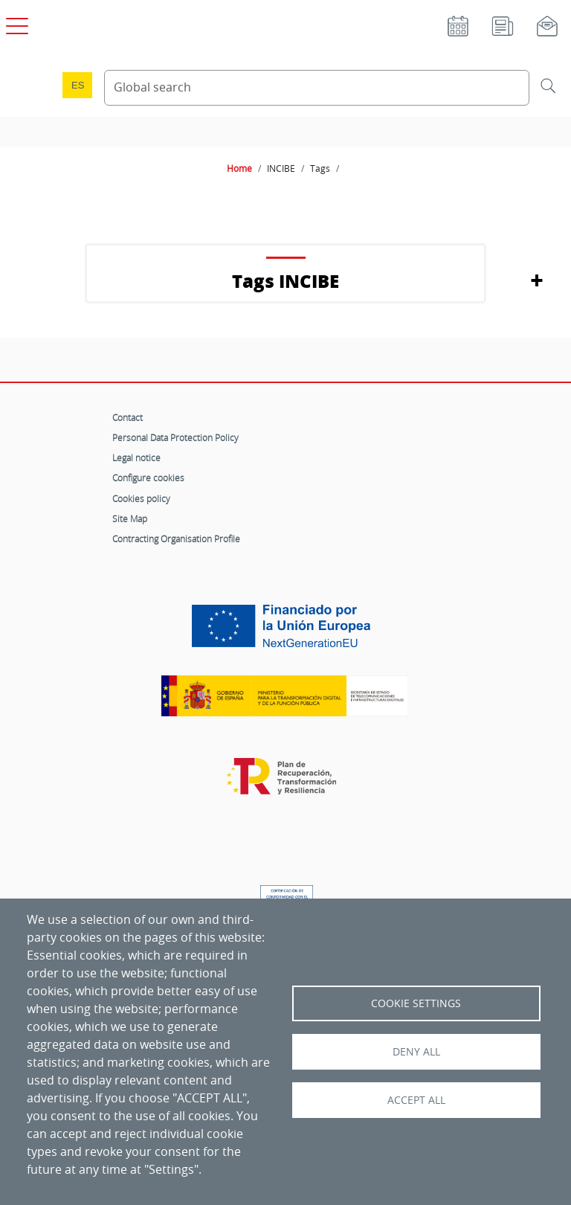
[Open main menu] (15, 23)
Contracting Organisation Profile (176, 538)
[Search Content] (316, 88)
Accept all (416, 1100)
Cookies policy (141, 498)
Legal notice (136, 457)
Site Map (129, 518)
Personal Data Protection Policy (175, 437)
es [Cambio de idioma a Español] (78, 85)
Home (239, 168)
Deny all (416, 1051)
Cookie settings (416, 1003)
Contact (127, 417)
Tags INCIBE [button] (285, 281)
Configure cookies (148, 477)
